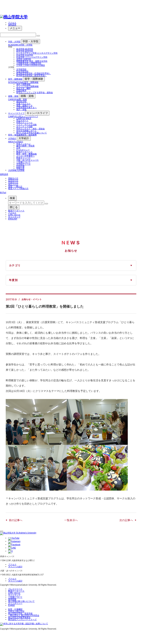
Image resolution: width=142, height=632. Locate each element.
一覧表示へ (71, 520)
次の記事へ (126, 520)
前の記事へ (16, 520)
